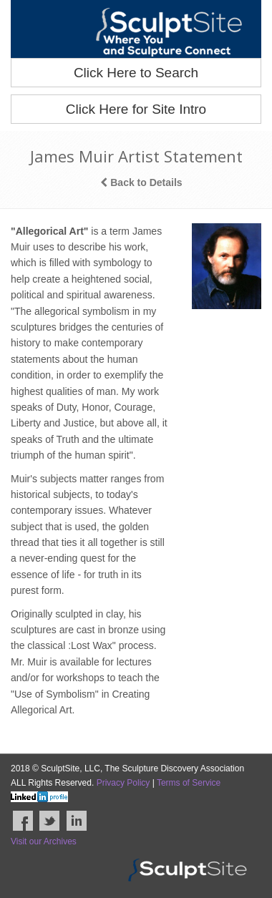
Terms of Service (188, 783)
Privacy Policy (123, 783)
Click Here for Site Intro (136, 109)
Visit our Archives (44, 841)
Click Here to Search (136, 72)
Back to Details (141, 182)
